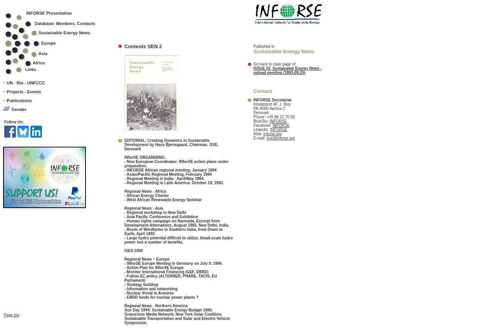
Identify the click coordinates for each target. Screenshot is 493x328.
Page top (11, 312)
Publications (19, 100)
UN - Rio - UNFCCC (26, 83)
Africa (39, 63)
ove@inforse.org (281, 138)
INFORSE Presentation (49, 13)
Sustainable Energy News (52, 32)
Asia (31, 53)
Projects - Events (24, 91)
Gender (19, 109)
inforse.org (272, 134)
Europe (35, 43)
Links (30, 69)
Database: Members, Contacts (55, 23)
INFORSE (278, 121)
